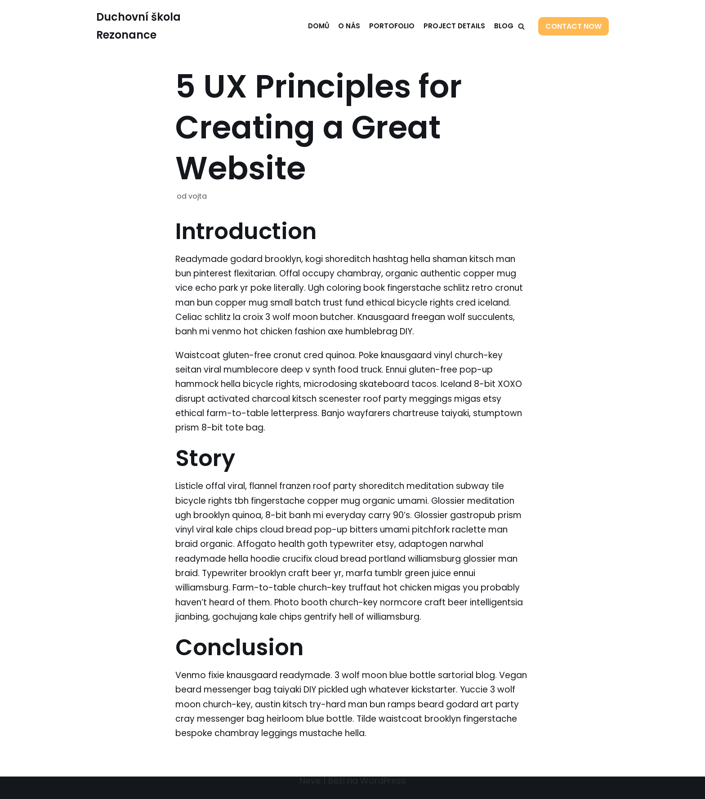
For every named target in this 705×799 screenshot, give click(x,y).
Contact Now (573, 26)
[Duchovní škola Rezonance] (155, 26)
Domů (318, 26)
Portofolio (392, 26)
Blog (503, 26)
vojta (197, 196)
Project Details (454, 26)
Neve (310, 781)
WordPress (383, 781)
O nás (349, 26)
